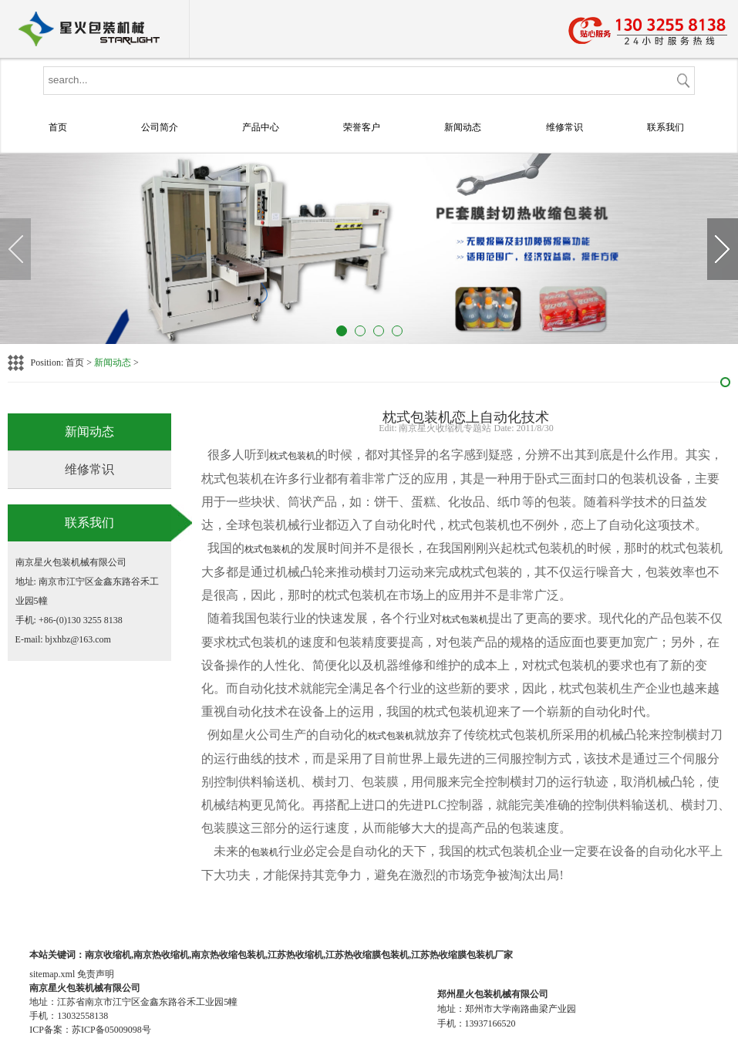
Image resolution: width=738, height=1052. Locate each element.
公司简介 (159, 127)
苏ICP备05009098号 (111, 1029)
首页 (58, 127)
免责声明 (95, 974)
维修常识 (564, 127)
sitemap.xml (52, 974)
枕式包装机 (292, 455)
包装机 (264, 852)
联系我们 (665, 127)
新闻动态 (462, 127)
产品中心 (260, 127)
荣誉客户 (361, 127)
